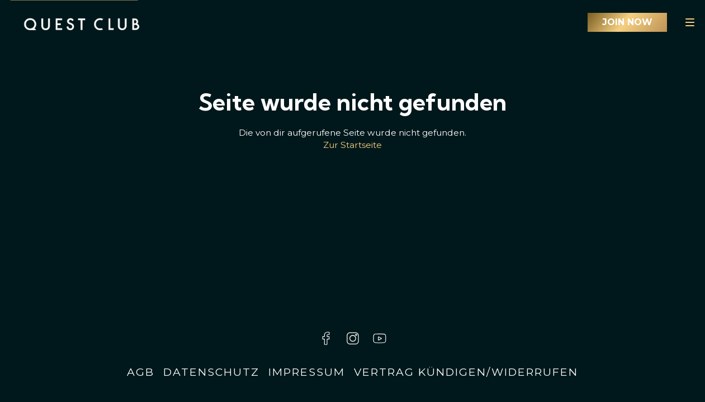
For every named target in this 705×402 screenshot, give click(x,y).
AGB (140, 372)
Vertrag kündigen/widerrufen (466, 372)
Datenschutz (211, 372)
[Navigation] (690, 22)
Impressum (306, 372)
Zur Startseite (352, 145)
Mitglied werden (627, 22)
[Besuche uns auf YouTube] (380, 338)
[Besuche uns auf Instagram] (353, 338)
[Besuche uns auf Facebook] (326, 338)
